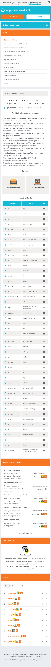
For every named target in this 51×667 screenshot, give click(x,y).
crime (9, 307)
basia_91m (11, 615)
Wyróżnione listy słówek (12, 64)
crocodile (10, 362)
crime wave (11, 313)
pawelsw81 (36, 514)
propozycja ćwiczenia (12, 470)
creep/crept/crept (13, 297)
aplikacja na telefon (11, 520)
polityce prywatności (34, 4)
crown (9, 419)
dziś (7, 586)
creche (10, 281)
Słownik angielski (10, 67)
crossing (10, 404)
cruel (9, 429)
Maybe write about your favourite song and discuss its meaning (13, 488)
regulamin (7, 654)
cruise (9, 435)
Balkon (10, 620)
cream (9, 260)
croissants (11, 367)
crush (9, 440)
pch (39, 502)
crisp (9, 329)
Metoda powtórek (10, 75)
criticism (10, 347)
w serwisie (26, 586)
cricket (10, 302)
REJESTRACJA (13, 16)
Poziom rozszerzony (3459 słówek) (15, 48)
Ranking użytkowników (11, 79)
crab (9, 209)
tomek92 (11, 626)
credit (9, 291)
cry (8, 445)
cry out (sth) (11, 451)
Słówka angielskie (10, 40)
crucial (10, 424)
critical (10, 352)
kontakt (38, 656)
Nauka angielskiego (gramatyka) (14, 71)
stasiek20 (11, 599)
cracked (10, 219)
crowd (9, 409)
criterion (10, 334)
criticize (10, 357)
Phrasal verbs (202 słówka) (13, 56)
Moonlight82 (12, 593)
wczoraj (15, 586)
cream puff (11, 255)
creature (10, 276)
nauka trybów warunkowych (38, 654)
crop (9, 373)
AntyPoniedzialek (14, 636)
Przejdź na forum (25, 533)
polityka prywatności (19, 654)
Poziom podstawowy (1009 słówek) (16, 44)
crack (9, 214)
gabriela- (40, 489)
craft (9, 224)
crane (9, 234)
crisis (9, 323)
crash (9, 240)
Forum (6, 83)
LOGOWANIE (38, 16)
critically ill (11, 341)
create (9, 266)
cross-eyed (11, 398)
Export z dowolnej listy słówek (15, 495)
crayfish (10, 245)
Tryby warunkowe (10, 60)
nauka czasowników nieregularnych (21, 656)
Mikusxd (37, 477)
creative (10, 271)
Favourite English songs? (13, 482)
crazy (9, 250)
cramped (10, 229)
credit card (11, 286)
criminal (10, 318)
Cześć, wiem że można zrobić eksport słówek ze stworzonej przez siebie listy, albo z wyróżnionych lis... (13, 516)
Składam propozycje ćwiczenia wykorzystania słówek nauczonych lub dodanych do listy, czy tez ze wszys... (14, 479)
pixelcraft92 (12, 609)
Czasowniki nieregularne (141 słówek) (16, 52)
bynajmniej (11, 642)
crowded (10, 414)
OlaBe (10, 631)
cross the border (12, 388)
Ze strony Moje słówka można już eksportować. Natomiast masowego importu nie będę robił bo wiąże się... (13, 503)
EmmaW (10, 604)
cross (9, 378)
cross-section (11, 393)
